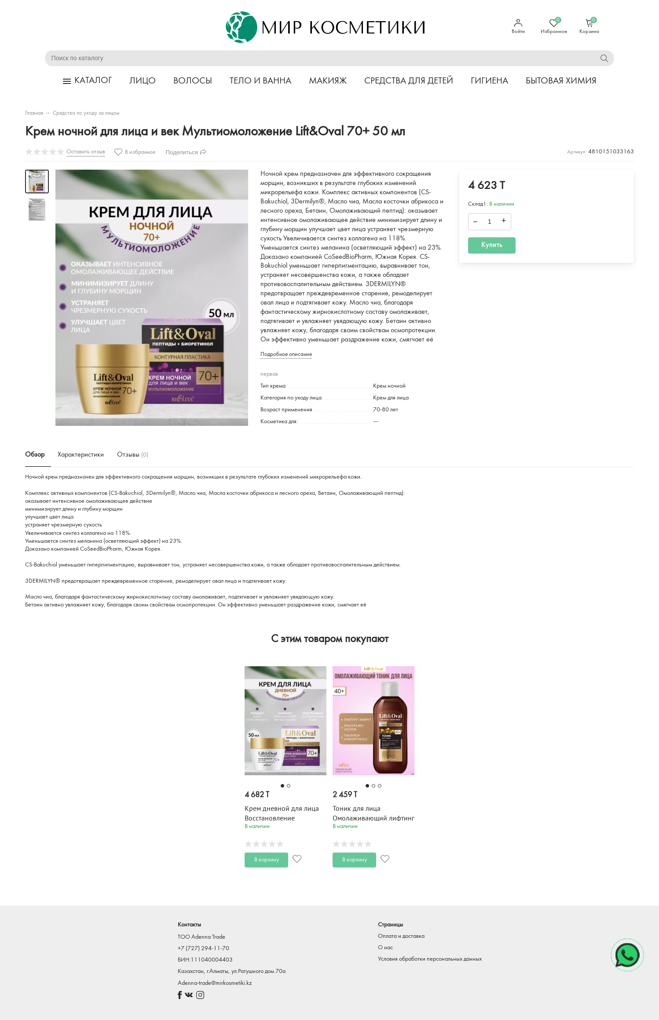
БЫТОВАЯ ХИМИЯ (561, 81)
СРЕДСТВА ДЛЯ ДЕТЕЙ (408, 81)
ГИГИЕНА (489, 81)
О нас (385, 948)
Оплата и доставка (401, 936)
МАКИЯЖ (328, 81)
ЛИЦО (142, 81)
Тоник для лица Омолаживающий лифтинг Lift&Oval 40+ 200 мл (373, 818)
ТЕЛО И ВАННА (260, 81)
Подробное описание (286, 354)
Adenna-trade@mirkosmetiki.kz (215, 983)
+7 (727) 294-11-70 (203, 948)
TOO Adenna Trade (201, 937)
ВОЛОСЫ (192, 81)
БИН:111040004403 (205, 960)
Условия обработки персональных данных (430, 959)
